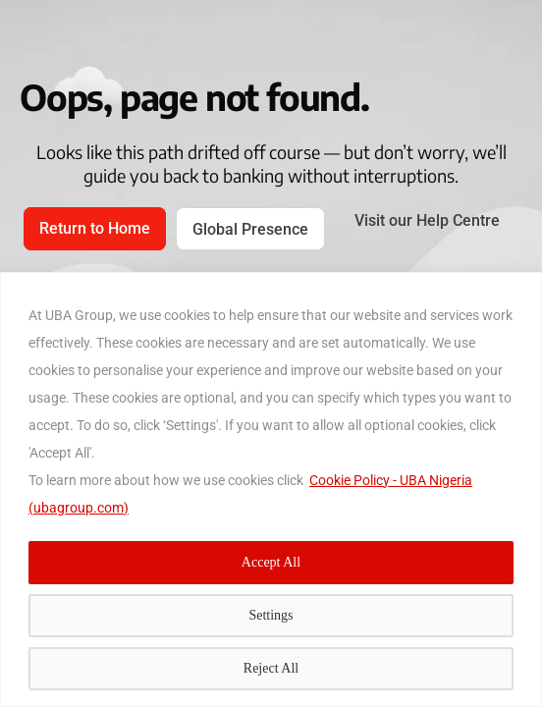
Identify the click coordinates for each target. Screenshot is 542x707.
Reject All (271, 668)
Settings (270, 615)
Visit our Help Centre (427, 220)
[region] (271, 489)
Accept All (271, 562)
